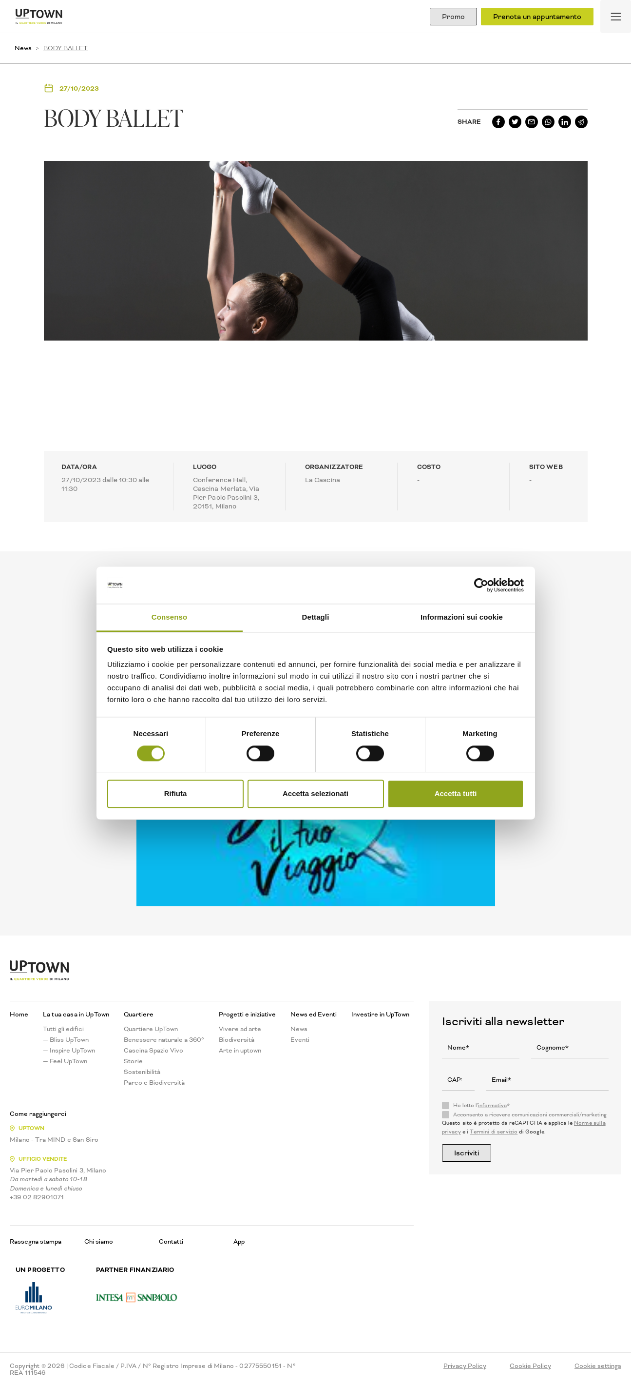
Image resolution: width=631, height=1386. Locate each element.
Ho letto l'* (481, 1105)
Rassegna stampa (35, 1241)
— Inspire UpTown (69, 1050)
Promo (453, 16)
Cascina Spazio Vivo (153, 1050)
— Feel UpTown (65, 1061)
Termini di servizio (493, 1131)
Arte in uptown (240, 1050)
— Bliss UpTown (66, 1039)
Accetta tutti (456, 794)
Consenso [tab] (169, 617)
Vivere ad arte (240, 1029)
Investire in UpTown (380, 1014)
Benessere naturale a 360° (164, 1039)
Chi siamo (98, 1241)
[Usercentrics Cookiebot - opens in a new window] (481, 585)
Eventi (299, 1039)
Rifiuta (175, 794)
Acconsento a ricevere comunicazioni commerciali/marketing (530, 1115)
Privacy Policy (464, 1366)
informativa (492, 1105)
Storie (133, 1061)
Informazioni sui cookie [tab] (462, 617)
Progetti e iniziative (247, 1014)
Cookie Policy (530, 1366)
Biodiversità (236, 1039)
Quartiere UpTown (151, 1029)
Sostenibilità (142, 1072)
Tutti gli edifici (63, 1029)
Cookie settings (597, 1366)
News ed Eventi (313, 1014)
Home (19, 1014)
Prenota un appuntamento (537, 16)
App (239, 1241)
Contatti (171, 1241)
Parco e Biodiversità (154, 1082)
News (23, 48)
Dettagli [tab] (315, 617)
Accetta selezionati (315, 794)
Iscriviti (466, 1153)
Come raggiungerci (38, 1114)
